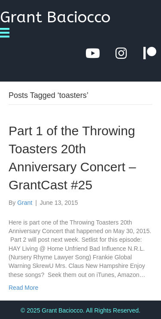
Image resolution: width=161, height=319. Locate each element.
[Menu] (7, 32)
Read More (23, 287)
